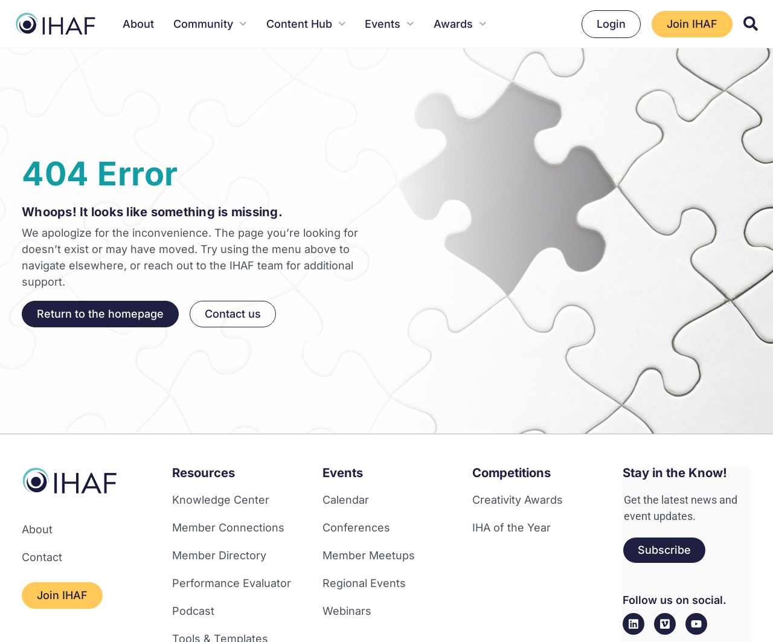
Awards (460, 24)
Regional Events (364, 583)
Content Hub (306, 24)
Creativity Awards (517, 499)
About (138, 24)
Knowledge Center (220, 499)
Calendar (345, 499)
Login (611, 24)
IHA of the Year (511, 527)
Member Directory (219, 555)
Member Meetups (368, 555)
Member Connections (228, 527)
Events (389, 24)
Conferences (356, 527)
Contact (42, 557)
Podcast (193, 611)
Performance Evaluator (231, 583)
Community (210, 24)
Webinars (346, 611)
